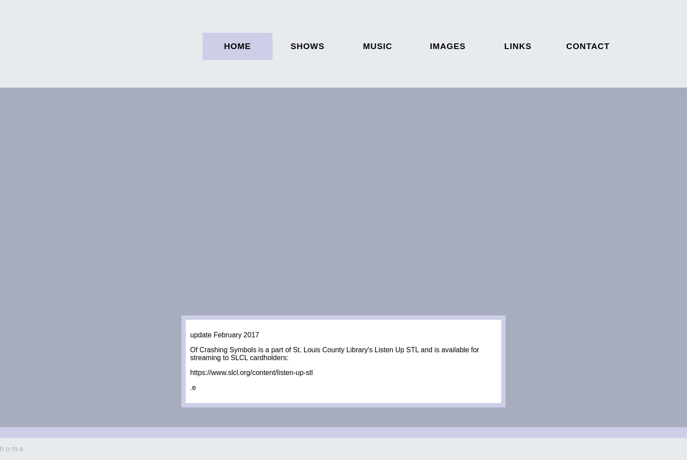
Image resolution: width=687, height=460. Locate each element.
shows (307, 46)
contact (587, 46)
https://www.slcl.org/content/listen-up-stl (251, 372)
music (378, 46)
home (237, 46)
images (448, 46)
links (518, 46)
